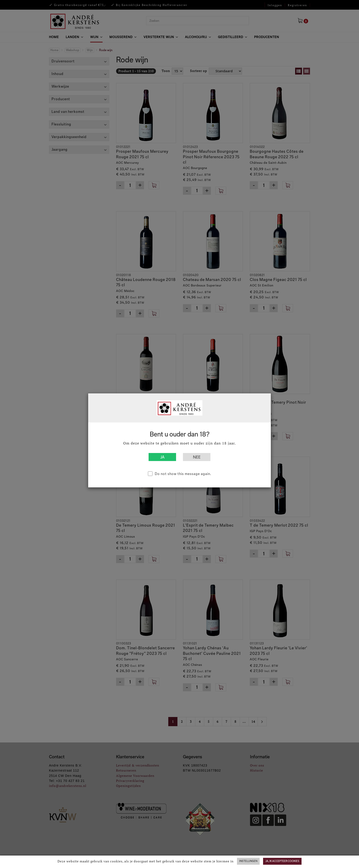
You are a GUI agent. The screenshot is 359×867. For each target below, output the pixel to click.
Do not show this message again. (183, 474)
